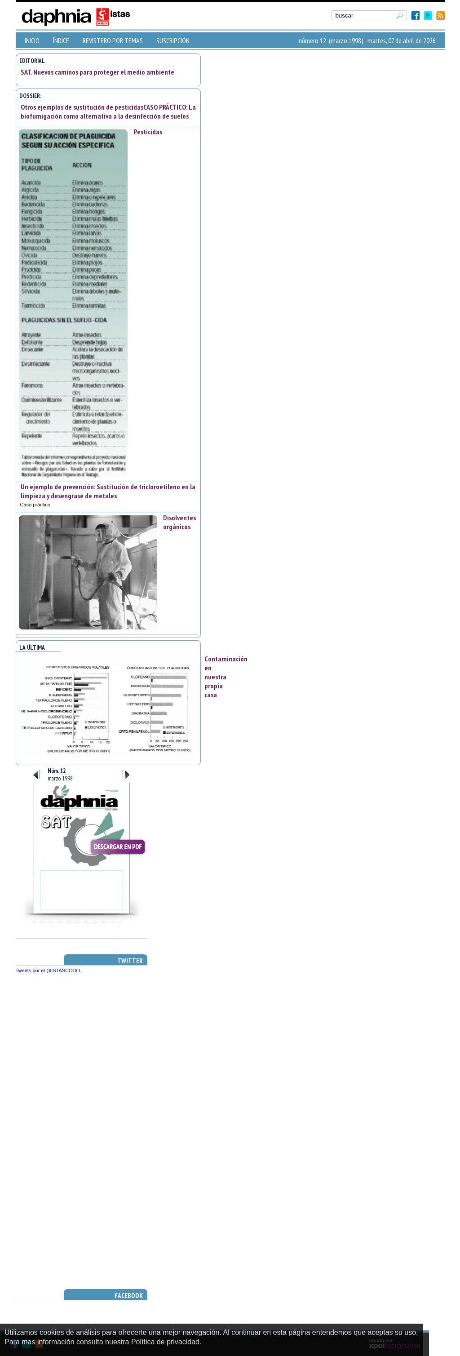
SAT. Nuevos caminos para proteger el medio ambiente (97, 71)
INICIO (32, 40)
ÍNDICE (61, 40)
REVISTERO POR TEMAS (113, 40)
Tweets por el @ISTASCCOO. (49, 970)
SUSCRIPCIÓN (173, 40)
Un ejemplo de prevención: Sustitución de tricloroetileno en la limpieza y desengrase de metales (108, 491)
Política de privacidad (165, 1342)
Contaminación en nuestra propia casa (226, 676)
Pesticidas (147, 131)
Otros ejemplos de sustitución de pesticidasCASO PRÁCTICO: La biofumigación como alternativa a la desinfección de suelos (108, 111)
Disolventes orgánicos (179, 522)
